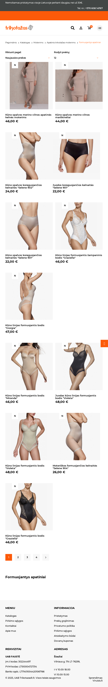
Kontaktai (10, 625)
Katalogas (10, 615)
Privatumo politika (64, 625)
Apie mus (10, 630)
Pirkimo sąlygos (14, 620)
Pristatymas (61, 615)
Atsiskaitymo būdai (64, 635)
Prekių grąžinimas (64, 620)
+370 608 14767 (94, 8)
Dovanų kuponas (63, 640)
